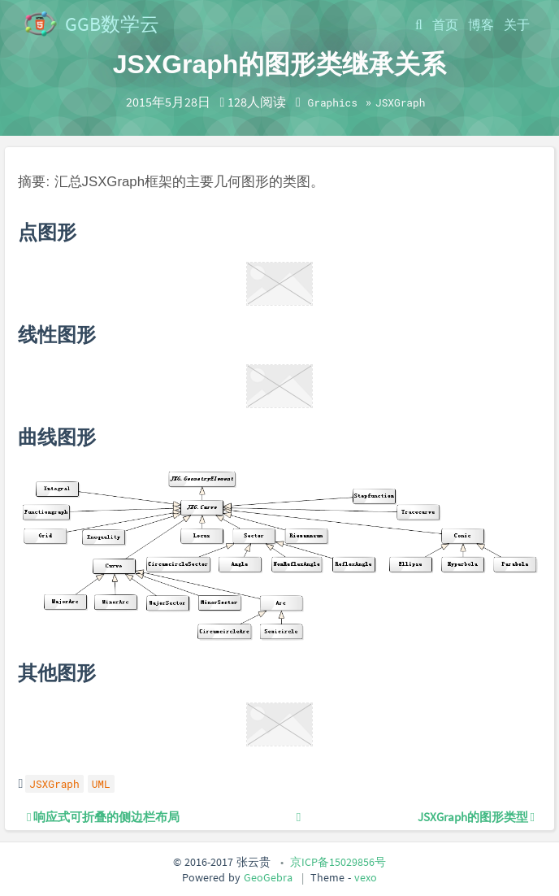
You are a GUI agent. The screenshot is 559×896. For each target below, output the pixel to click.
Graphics (333, 102)
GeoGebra (268, 877)
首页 (445, 24)
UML (101, 783)
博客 (481, 24)
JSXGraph (400, 102)
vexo (365, 877)
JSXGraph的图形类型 (476, 816)
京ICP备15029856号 (338, 862)
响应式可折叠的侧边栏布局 (103, 816)
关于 (517, 24)
